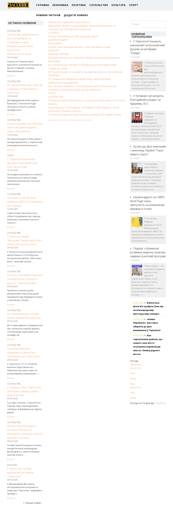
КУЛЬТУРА (119, 5)
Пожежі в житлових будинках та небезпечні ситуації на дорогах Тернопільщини (24, 279)
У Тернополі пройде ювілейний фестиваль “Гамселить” (20, 472)
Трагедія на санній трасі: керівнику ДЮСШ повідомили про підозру (25, 201)
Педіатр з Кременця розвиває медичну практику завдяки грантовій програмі (148, 252)
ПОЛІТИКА (79, 5)
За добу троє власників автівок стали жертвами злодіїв (79, 47)
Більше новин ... (34, 502)
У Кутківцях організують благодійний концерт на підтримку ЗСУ (147, 99)
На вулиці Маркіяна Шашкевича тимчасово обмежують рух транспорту (23, 352)
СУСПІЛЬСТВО (98, 5)
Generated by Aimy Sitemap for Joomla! (69, 120)
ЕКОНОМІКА (60, 5)
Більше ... (12, 75)
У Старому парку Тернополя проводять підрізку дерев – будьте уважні (24, 391)
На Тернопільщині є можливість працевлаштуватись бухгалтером (85, 71)
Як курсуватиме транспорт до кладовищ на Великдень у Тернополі (25, 88)
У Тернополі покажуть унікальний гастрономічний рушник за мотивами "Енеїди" (147, 47)
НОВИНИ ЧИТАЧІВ (48, 15)
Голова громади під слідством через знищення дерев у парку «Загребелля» (25, 127)
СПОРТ (133, 5)
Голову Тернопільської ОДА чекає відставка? (73, 36)
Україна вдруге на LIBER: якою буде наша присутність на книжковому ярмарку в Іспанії (147, 203)
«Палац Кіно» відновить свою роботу (69, 22)
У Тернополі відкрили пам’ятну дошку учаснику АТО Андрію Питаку (84, 114)
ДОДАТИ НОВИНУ (76, 15)
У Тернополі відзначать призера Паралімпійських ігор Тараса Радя (22, 163)
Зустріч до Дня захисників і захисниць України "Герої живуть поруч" (148, 150)
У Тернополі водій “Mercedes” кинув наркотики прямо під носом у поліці (24, 240)
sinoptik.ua (160, 403)
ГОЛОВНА (42, 5)
